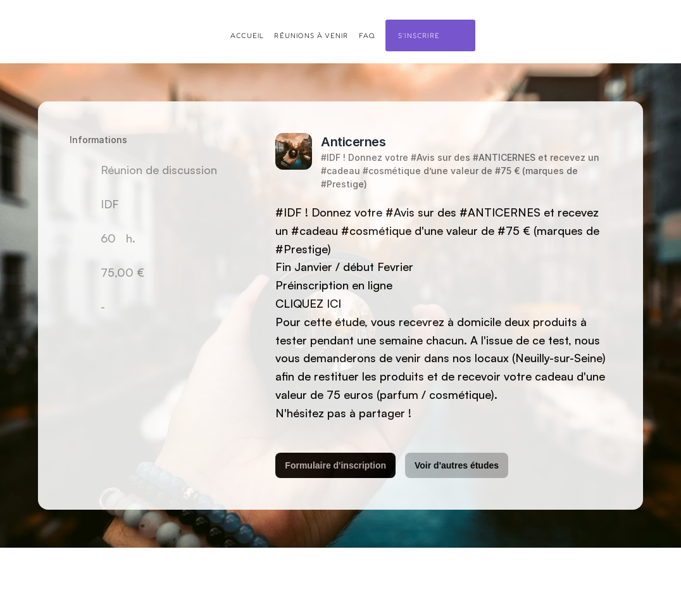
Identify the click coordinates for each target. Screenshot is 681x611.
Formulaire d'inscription (335, 465)
